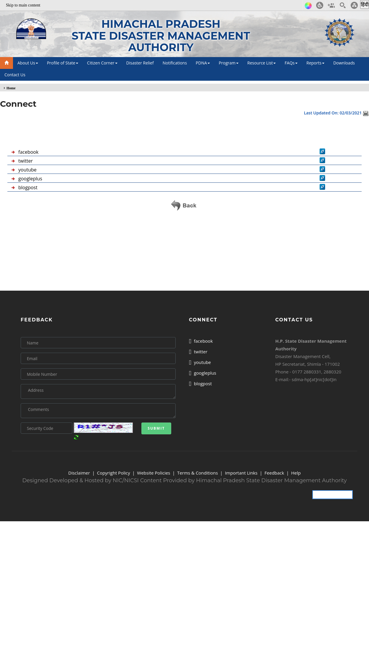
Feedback (274, 473)
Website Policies (153, 473)
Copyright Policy (113, 473)
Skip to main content (23, 5)
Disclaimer (79, 473)
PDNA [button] (203, 63)
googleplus (30, 178)
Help (296, 473)
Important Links (241, 473)
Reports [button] (315, 63)
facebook (28, 152)
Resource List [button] (261, 63)
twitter (25, 161)
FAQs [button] (291, 63)
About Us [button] (27, 63)
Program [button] (229, 63)
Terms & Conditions (197, 473)
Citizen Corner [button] (102, 63)
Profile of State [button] (62, 63)
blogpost (27, 187)
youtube (27, 169)
